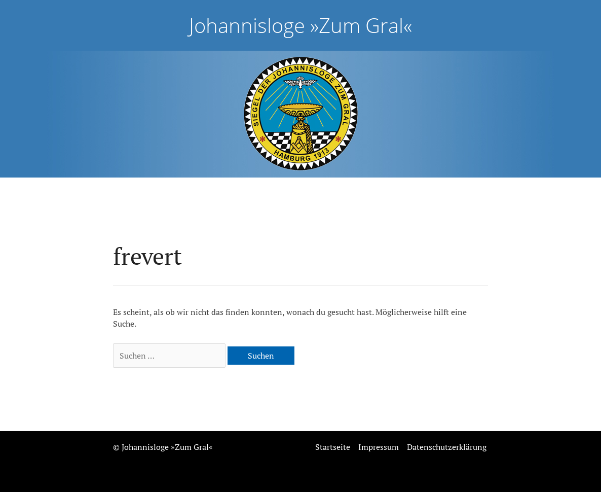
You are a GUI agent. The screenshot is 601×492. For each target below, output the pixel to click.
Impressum (378, 446)
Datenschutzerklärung (446, 446)
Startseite (332, 446)
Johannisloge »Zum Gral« (300, 25)
